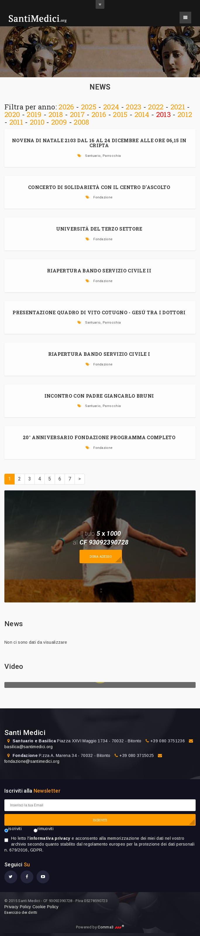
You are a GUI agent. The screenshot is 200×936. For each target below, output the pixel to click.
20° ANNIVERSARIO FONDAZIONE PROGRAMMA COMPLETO (99, 437)
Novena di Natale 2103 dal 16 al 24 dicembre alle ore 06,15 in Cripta (99, 143)
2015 (120, 114)
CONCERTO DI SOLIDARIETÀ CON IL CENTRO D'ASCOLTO (99, 187)
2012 (184, 114)
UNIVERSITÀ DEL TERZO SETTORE (99, 229)
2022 (155, 106)
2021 (177, 106)
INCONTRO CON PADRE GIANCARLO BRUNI (99, 396)
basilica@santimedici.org (28, 746)
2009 (59, 122)
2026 (66, 106)
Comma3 (111, 927)
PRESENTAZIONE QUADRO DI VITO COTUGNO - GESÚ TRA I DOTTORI (99, 312)
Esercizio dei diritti (20, 912)
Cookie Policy (45, 906)
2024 (111, 106)
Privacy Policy (17, 906)
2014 (142, 114)
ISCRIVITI (100, 820)
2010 (37, 122)
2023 (133, 106)
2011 (16, 122)
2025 (88, 106)
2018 (56, 114)
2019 (34, 114)
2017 (77, 114)
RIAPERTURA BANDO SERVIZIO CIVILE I (99, 354)
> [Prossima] (79, 479)
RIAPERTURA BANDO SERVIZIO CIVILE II (99, 270)
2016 (99, 114)
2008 (81, 122)
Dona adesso (101, 556)
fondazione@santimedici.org (31, 761)
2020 (12, 114)
